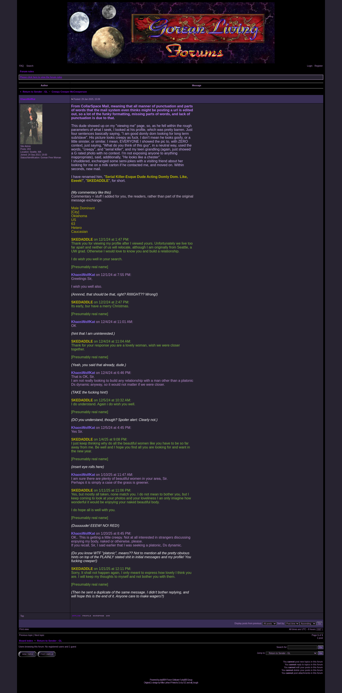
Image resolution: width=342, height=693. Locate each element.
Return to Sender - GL (35, 91)
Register (319, 66)
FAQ (21, 66)
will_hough (194, 682)
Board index (26, 640)
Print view (24, 629)
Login (309, 66)
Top (22, 616)
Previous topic (26, 635)
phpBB (162, 680)
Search (29, 66)
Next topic (39, 635)
